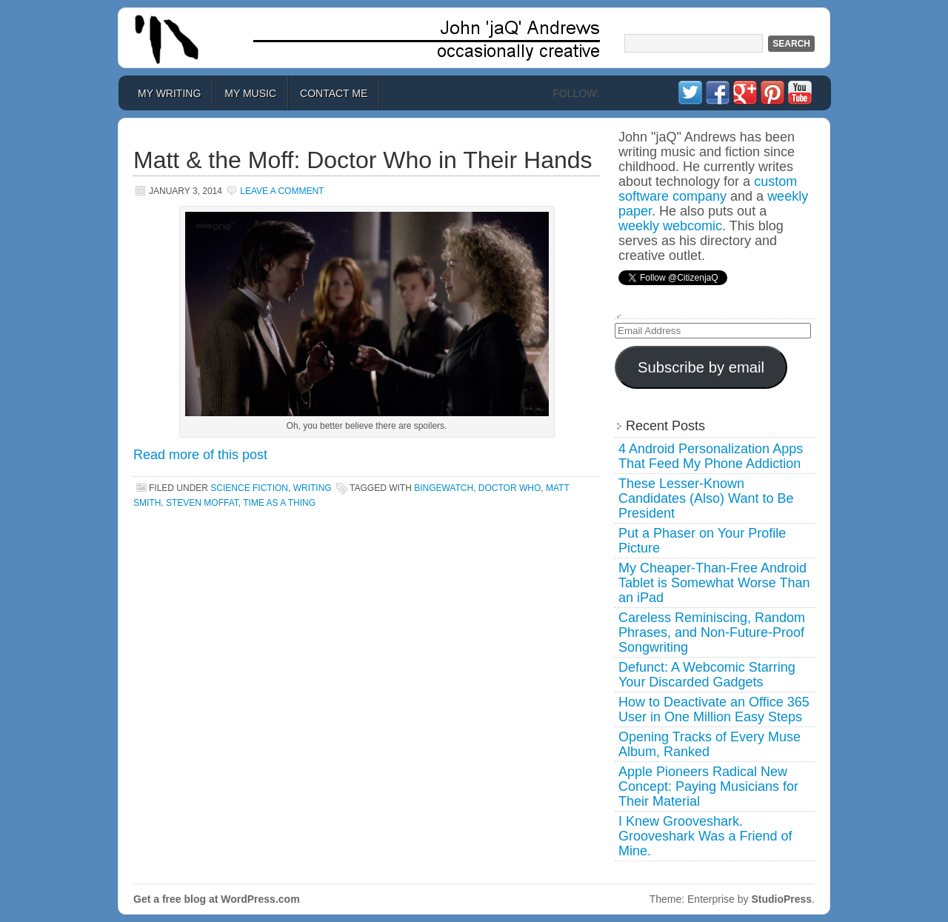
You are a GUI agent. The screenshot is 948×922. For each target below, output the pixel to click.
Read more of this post (200, 454)
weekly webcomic (670, 225)
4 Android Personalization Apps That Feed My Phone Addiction (710, 456)
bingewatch (443, 488)
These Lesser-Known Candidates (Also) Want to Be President (705, 498)
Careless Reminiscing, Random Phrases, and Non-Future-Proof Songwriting (711, 632)
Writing (312, 488)
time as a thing (279, 503)
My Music (250, 93)
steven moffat (202, 503)
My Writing (169, 93)
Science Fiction (249, 488)
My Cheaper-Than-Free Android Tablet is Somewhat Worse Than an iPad (714, 583)
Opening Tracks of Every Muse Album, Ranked (709, 744)
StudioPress (781, 899)
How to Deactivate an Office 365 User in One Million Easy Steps (714, 709)
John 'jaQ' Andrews (474, 37)
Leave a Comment (282, 191)
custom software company (707, 189)
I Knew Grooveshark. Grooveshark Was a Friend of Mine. (705, 836)
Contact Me (333, 93)
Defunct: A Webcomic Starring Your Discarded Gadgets (706, 674)
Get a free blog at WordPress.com (216, 899)
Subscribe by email (701, 367)
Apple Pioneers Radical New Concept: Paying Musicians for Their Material (708, 786)
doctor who (509, 488)
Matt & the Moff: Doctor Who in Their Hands (362, 160)
